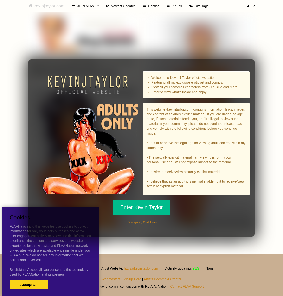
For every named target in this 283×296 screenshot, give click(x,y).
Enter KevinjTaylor (141, 207)
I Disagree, (141, 222)
